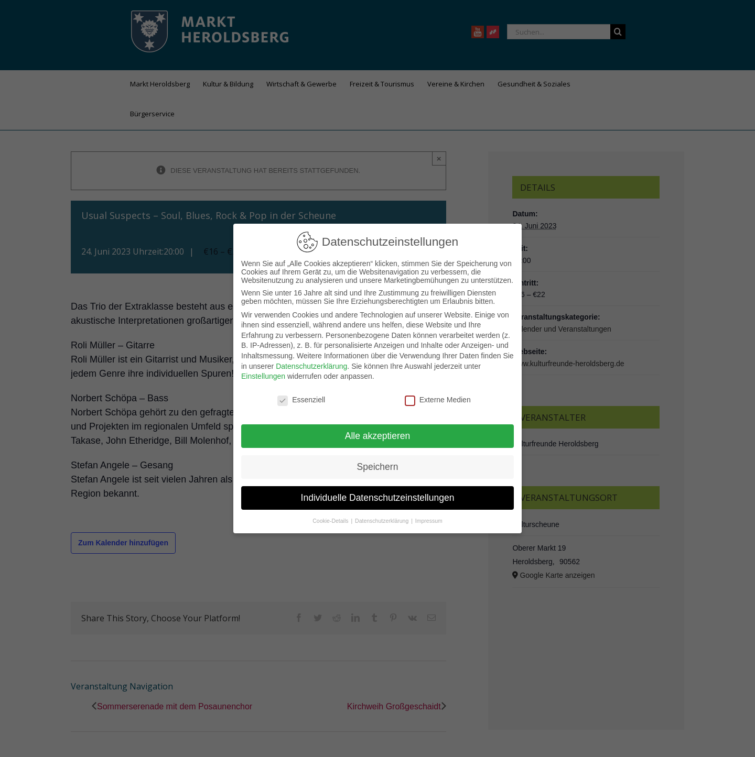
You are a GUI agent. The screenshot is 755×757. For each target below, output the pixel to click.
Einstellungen (263, 376)
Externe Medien (438, 400)
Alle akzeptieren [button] (378, 436)
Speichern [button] (377, 467)
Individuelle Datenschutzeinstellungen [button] (378, 497)
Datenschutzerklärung (311, 366)
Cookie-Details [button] (331, 521)
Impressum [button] (429, 521)
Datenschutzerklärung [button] (382, 521)
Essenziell (301, 400)
